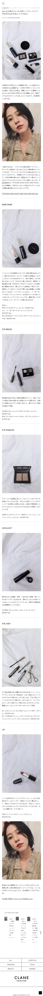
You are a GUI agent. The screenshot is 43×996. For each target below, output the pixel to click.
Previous (3, 933)
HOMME (32, 969)
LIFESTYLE (32, 960)
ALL (10, 960)
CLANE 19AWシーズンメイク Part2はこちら (17, 899)
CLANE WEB (5, 8)
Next (40, 932)
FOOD (32, 965)
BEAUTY (11, 969)
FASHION (10, 965)
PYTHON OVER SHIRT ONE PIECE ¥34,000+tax (20, 194)
